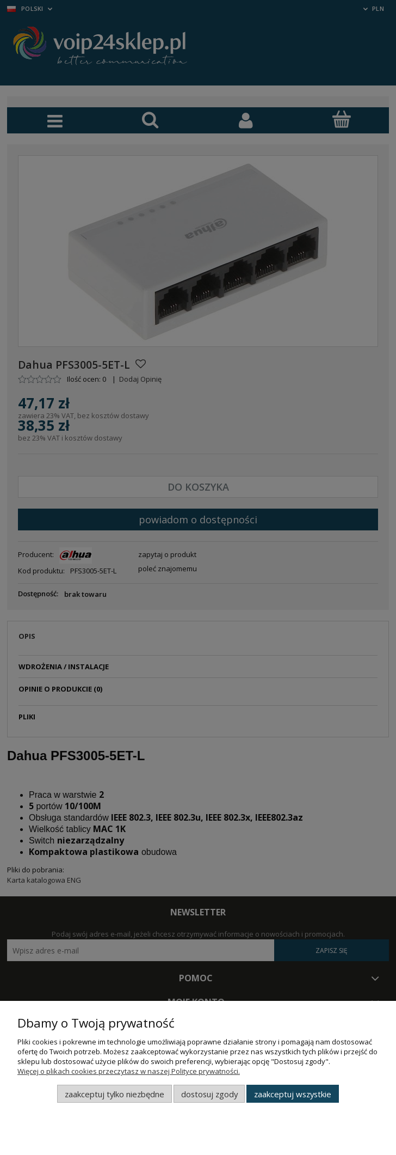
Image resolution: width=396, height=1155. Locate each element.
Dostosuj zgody (209, 1094)
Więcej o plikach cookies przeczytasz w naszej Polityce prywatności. (128, 1071)
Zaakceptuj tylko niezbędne (114, 1094)
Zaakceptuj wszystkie (292, 1094)
